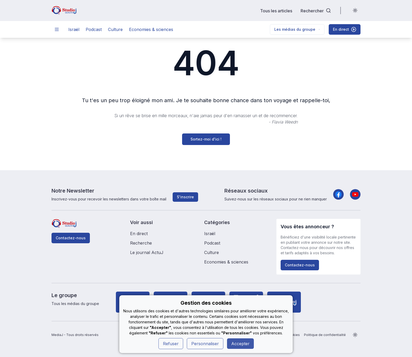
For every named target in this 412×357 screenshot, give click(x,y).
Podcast (94, 29)
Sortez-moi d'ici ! (206, 139)
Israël (73, 29)
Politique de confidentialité (325, 335)
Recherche (141, 243)
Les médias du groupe (297, 29)
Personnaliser (205, 343)
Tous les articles (276, 10)
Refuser (171, 343)
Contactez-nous (71, 238)
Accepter (240, 343)
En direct (139, 233)
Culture (115, 29)
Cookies (293, 335)
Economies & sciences (151, 29)
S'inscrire (185, 197)
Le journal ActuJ (146, 252)
